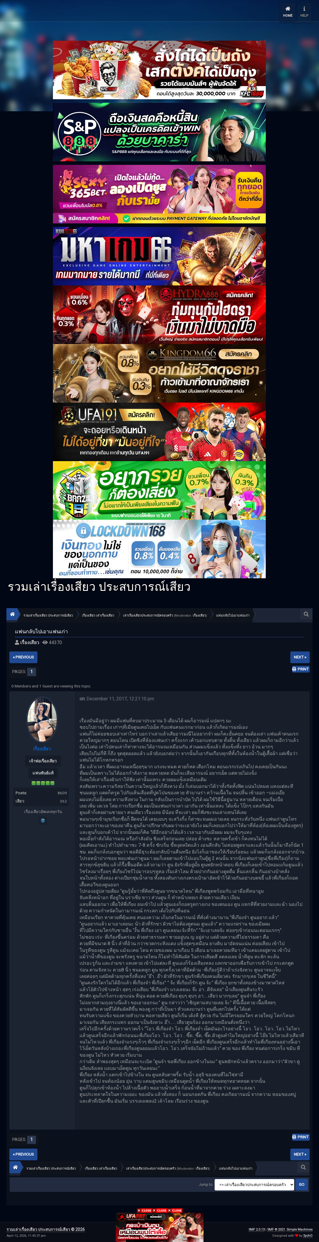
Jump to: (206, 1184)
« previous (23, 656)
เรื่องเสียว (199, 615)
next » (300, 656)
